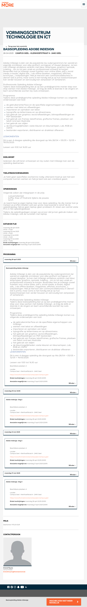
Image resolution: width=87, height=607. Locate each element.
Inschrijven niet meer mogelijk (60, 602)
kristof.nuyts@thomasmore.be (14, 572)
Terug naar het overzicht (17, 46)
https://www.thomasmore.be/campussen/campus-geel (29, 375)
